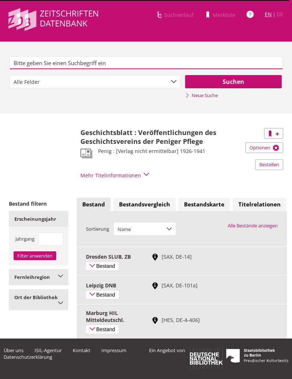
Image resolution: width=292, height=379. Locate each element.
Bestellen (269, 164)
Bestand (93, 204)
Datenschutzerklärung (28, 357)
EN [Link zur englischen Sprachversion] (268, 14)
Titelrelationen (259, 204)
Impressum (113, 350)
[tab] (94, 205)
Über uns (14, 350)
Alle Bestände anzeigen (253, 225)
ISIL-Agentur (48, 350)
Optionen (264, 147)
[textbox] (146, 63)
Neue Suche (201, 95)
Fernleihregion (38, 277)
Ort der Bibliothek (38, 299)
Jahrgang (25, 238)
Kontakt (81, 350)
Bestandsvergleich (144, 204)
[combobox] (95, 81)
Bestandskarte (204, 204)
